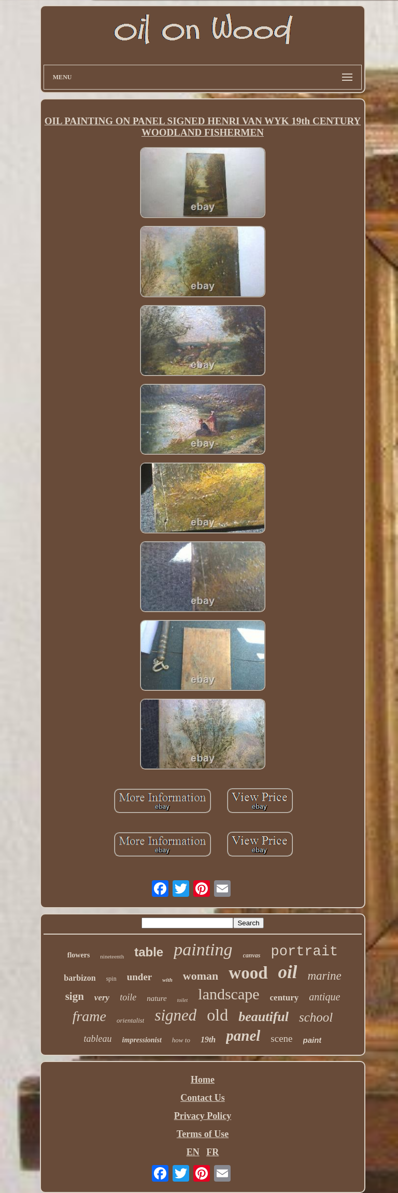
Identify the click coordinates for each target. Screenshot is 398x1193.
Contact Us (202, 1098)
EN (193, 1152)
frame (89, 1016)
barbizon (79, 977)
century (284, 997)
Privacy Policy (202, 1116)
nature (157, 998)
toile (128, 997)
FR (212, 1152)
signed (175, 1015)
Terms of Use (203, 1134)
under (139, 976)
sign (74, 996)
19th (208, 1039)
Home (203, 1079)
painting (203, 949)
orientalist (130, 1020)
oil (287, 972)
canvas (252, 955)
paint (312, 1040)
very (101, 997)
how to (181, 1040)
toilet (182, 1000)
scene (281, 1038)
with (167, 980)
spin (111, 978)
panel (243, 1035)
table (148, 952)
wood (248, 973)
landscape (228, 993)
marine (324, 975)
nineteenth (112, 956)
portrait (304, 951)
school (316, 1017)
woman (200, 975)
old (217, 1015)
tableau (98, 1039)
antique (324, 996)
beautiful (263, 1016)
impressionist (142, 1040)
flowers (78, 955)
